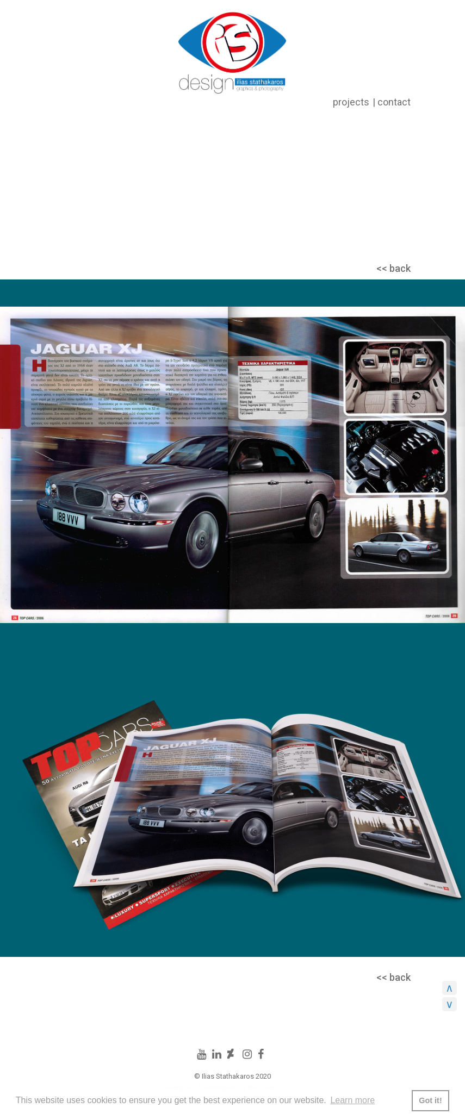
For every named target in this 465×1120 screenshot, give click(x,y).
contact (394, 102)
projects (351, 102)
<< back (393, 268)
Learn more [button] (352, 1100)
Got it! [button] (430, 1100)
